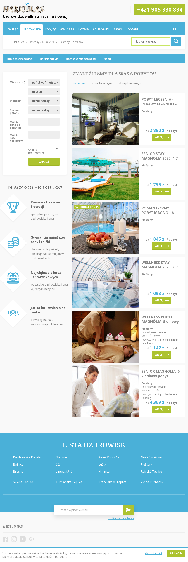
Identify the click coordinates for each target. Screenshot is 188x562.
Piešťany (147, 464)
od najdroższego (129, 83)
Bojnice (18, 464)
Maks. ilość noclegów (16, 137)
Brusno (18, 471)
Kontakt (132, 29)
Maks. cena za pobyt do (16, 124)
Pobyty (50, 29)
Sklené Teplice (23, 482)
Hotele (83, 29)
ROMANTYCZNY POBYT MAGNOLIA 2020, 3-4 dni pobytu (159, 210)
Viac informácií (153, 553)
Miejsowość (17, 82)
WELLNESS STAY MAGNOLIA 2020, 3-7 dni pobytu (160, 265)
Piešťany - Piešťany (71, 42)
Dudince (61, 457)
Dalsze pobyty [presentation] (49, 59)
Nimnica (104, 471)
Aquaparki (100, 29)
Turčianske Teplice (69, 482)
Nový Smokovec (152, 457)
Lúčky (102, 464)
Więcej (162, 137)
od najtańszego (101, 83)
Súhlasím (175, 553)
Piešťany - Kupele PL (41, 42)
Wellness (67, 29)
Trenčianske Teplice (112, 482)
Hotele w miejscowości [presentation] (81, 59)
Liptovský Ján (65, 471)
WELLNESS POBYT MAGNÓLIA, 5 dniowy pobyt (160, 319)
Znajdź (44, 161)
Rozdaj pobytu (14, 111)
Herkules (18, 42)
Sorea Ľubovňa (108, 457)
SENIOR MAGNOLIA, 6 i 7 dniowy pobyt (161, 373)
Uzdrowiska (31, 29)
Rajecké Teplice (151, 471)
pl (176, 29)
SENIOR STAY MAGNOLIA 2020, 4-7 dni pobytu (160, 156)
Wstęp (13, 29)
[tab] (19, 59)
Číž (58, 464)
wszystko (78, 83)
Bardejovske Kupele (27, 457)
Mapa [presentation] (107, 59)
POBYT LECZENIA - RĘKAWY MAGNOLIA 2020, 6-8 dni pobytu (159, 101)
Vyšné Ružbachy (152, 482)
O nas (117, 29)
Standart (16, 100)
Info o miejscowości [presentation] (19, 59)
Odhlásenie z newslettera (121, 518)
